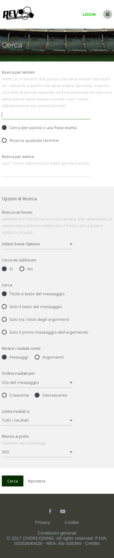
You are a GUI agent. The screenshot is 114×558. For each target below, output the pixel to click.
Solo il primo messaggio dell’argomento (45, 332)
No (26, 268)
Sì (7, 268)
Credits (92, 543)
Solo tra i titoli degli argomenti (35, 319)
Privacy (42, 522)
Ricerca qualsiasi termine (30, 140)
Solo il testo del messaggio (32, 306)
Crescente (15, 395)
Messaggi (15, 357)
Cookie (72, 522)
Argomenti (49, 357)
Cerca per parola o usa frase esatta (39, 127)
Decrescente (51, 395)
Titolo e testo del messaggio (33, 293)
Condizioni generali (57, 532)
